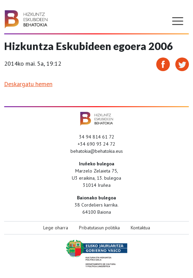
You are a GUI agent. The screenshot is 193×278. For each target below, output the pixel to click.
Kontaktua (140, 228)
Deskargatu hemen (28, 84)
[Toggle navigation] (177, 21)
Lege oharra (55, 228)
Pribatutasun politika (99, 228)
